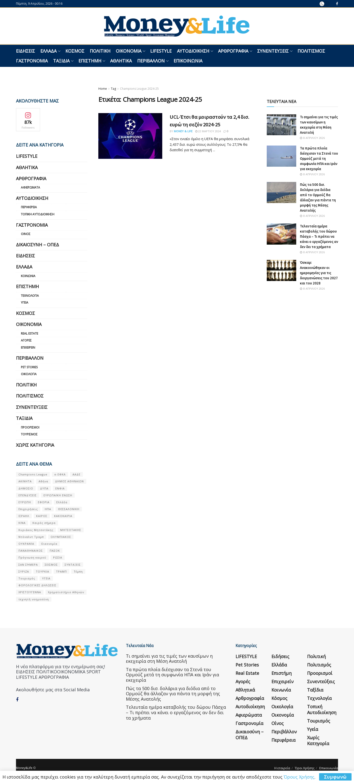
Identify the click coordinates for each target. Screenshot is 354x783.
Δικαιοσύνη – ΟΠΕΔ (37, 245)
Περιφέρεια (29, 207)
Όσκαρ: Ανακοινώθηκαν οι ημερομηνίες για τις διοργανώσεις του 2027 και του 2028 (319, 272)
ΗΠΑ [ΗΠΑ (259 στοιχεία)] (48, 509)
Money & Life (183, 131)
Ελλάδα (48, 51)
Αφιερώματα (30, 187)
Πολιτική (100, 51)
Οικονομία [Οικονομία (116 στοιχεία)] (49, 544)
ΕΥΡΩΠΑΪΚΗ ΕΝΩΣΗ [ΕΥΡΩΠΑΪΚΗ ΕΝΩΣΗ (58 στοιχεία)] (58, 495)
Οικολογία (29, 374)
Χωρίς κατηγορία (35, 445)
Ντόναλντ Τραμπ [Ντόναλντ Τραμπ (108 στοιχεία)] (31, 537)
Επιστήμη (89, 61)
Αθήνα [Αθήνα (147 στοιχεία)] (43, 481)
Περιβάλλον (151, 61)
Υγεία (24, 302)
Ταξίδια (61, 61)
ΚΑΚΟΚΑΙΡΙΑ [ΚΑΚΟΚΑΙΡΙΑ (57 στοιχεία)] (63, 516)
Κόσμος (74, 51)
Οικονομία (128, 51)
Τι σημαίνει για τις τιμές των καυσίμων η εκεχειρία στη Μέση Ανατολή (169, 658)
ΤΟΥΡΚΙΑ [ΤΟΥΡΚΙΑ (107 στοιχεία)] (42, 571)
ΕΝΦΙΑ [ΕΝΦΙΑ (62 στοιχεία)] (60, 488)
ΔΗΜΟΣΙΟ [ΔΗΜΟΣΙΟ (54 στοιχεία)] (25, 488)
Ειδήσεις (25, 51)
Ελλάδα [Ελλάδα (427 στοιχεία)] (61, 502)
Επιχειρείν (28, 347)
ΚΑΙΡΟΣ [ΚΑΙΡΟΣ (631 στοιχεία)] (41, 516)
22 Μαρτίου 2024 (208, 131)
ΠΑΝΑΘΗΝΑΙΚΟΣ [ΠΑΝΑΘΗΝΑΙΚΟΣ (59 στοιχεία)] (30, 550)
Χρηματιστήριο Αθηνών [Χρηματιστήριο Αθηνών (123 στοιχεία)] (66, 592)
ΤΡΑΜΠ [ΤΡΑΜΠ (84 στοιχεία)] (61, 571)
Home (102, 89)
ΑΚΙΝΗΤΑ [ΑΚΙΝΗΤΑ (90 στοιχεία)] (25, 481)
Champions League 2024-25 (139, 89)
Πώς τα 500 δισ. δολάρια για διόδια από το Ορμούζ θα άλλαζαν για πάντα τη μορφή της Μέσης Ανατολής (173, 693)
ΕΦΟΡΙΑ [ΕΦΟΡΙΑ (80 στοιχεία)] (43, 502)
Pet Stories (29, 367)
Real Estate (29, 333)
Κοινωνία (28, 276)
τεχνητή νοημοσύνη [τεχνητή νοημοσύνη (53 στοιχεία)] (33, 599)
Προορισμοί (30, 427)
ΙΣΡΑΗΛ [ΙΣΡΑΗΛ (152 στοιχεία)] (23, 516)
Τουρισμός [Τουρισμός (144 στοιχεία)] (26, 578)
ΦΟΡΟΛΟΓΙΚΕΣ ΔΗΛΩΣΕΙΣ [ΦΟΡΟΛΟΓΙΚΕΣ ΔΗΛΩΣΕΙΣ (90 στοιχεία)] (37, 585)
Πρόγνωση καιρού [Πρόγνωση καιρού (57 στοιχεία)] (32, 557)
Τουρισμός (29, 434)
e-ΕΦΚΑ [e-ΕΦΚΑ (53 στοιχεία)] (60, 474)
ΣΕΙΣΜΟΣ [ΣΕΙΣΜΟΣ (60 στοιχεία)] (51, 564)
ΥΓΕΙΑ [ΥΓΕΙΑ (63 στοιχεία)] (46, 578)
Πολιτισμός (311, 51)
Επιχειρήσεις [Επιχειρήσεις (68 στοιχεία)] (28, 509)
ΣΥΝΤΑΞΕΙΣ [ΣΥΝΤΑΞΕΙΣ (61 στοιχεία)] (73, 564)
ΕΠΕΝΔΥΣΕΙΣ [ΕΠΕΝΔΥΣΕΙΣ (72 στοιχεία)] (27, 495)
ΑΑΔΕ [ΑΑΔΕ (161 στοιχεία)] (76, 474)
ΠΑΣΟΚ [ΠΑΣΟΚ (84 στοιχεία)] (55, 550)
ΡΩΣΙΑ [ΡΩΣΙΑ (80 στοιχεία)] (57, 557)
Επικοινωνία (188, 61)
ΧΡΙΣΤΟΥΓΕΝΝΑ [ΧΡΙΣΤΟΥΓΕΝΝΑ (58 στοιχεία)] (29, 592)
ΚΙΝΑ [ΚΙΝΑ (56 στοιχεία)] (22, 523)
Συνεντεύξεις (273, 51)
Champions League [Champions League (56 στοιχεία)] (32, 474)
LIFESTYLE (161, 51)
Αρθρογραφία (233, 51)
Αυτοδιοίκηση (193, 51)
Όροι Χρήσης (304, 768)
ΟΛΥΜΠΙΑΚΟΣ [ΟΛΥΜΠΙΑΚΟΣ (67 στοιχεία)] (61, 537)
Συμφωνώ (335, 777)
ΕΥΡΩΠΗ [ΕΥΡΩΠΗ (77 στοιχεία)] (24, 502)
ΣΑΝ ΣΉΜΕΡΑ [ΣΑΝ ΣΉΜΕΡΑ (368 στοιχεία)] (28, 564)
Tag (113, 89)
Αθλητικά (121, 61)
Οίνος (25, 234)
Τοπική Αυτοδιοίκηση (37, 214)
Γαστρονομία (32, 61)
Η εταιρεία (282, 768)
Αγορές (26, 340)
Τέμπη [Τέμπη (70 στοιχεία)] (78, 571)
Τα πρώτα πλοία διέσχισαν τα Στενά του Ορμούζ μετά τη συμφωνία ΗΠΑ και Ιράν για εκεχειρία (319, 158)
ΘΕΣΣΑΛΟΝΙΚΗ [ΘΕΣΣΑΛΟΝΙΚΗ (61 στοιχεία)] (68, 509)
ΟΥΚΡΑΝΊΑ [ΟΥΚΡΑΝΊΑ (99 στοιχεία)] (26, 544)
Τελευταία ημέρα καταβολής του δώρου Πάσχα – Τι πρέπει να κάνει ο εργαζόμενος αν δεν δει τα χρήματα (319, 236)
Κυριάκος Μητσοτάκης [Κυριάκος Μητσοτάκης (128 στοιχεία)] (35, 530)
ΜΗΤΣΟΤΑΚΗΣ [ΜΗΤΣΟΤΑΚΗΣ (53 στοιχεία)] (70, 530)
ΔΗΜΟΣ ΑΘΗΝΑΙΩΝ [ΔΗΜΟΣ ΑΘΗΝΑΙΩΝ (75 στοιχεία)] (69, 481)
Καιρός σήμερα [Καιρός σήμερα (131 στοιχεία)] (44, 523)
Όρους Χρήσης (299, 777)
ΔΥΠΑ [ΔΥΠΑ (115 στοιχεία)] (44, 488)
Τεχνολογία (30, 296)
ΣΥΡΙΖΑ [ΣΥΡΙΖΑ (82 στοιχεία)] (23, 571)
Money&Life (24, 768)
